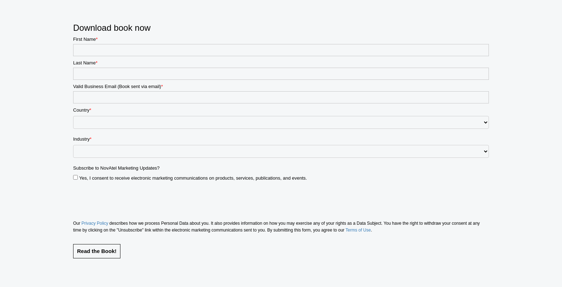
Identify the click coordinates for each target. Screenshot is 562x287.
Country (81, 110)
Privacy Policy (94, 223)
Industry (81, 139)
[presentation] (127, 199)
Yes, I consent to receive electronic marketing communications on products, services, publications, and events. (193, 178)
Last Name (84, 62)
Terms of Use (358, 230)
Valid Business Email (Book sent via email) (117, 86)
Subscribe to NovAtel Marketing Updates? (116, 168)
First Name (84, 39)
